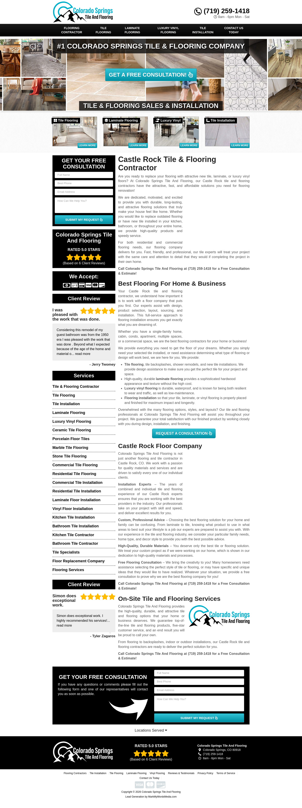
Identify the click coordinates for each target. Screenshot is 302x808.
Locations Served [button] (151, 730)
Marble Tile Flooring (70, 448)
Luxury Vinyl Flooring (168, 30)
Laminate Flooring (132, 30)
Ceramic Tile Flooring (71, 430)
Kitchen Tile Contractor (73, 535)
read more (82, 354)
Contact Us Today (233, 30)
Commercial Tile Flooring (75, 465)
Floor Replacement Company (78, 561)
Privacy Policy (205, 773)
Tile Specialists (66, 552)
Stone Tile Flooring (69, 456)
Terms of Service (225, 773)
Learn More (87, 145)
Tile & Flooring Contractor (75, 386)
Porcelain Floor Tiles (71, 439)
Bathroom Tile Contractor (75, 543)
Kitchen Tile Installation (73, 517)
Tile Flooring (103, 30)
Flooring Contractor (71, 30)
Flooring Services (68, 570)
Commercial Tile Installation (77, 482)
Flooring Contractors (75, 773)
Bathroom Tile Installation (75, 526)
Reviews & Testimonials (181, 773)
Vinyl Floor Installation (72, 509)
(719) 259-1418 (222, 11)
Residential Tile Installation (76, 491)
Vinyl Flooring (157, 773)
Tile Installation (202, 30)
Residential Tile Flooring (74, 474)
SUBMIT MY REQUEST (84, 219)
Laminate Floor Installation (76, 500)
